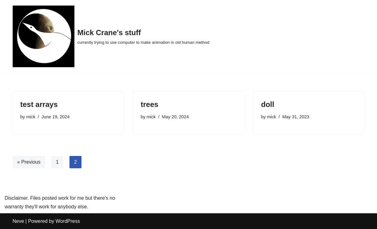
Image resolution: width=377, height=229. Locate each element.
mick (31, 116)
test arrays (39, 104)
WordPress (68, 221)
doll (267, 104)
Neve (18, 221)
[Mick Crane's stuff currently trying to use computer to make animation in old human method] (111, 36)
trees (149, 104)
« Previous (29, 162)
